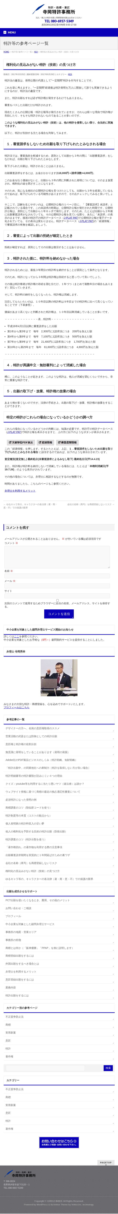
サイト (8, 595)
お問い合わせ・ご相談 (18, 912)
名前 (8, 575)
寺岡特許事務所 (54, 1201)
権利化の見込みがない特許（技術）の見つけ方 (33, 875)
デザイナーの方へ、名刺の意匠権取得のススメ (33, 732)
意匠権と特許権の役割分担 (21, 748)
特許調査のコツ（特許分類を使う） (26, 843)
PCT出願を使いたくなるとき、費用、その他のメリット (38, 904)
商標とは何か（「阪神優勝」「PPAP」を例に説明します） (40, 952)
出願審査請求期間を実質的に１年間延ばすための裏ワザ (38, 859)
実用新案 (11, 1037)
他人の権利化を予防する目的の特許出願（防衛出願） (36, 835)
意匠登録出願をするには (20, 984)
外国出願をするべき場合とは (22, 968)
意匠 (8, 1045)
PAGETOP (106, 1163)
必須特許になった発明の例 (21, 804)
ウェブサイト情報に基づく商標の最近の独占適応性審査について (43, 796)
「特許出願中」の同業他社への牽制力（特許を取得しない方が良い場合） (48, 772)
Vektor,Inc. (76, 1205)
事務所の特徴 (13, 944)
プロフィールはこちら (16, 711)
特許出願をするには (17, 999)
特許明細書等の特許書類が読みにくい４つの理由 (34, 780)
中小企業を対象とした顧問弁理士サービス (30, 928)
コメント (11, 543)
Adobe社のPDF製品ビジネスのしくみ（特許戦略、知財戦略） (41, 764)
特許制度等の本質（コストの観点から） (29, 820)
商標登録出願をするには (20, 960)
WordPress (42, 1205)
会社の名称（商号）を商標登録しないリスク (90, 504)
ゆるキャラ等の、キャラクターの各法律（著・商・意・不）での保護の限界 (49, 883)
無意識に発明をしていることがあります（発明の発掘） (38, 756)
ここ (16, 640)
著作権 (9, 1060)
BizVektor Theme (59, 1205)
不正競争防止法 (15, 1021)
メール (9, 585)
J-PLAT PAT (71, 217)
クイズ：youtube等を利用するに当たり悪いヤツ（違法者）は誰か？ (45, 788)
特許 (70, 74)
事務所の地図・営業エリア (21, 936)
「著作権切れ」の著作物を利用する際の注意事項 (34, 851)
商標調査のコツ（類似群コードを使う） (29, 812)
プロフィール (13, 920)
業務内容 (11, 991)
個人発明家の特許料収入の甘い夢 (25, 827)
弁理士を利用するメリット (20, 490)
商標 (8, 1029)
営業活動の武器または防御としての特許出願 (31, 740)
